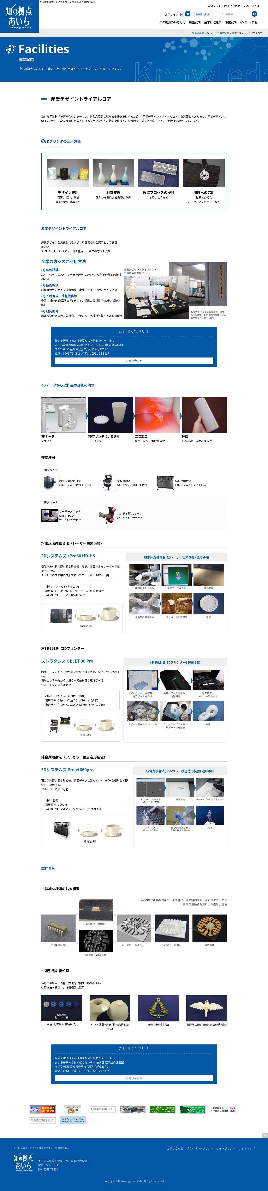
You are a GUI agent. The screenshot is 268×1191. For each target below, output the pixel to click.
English (208, 14)
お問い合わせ (235, 6)
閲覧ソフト (217, 6)
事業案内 (224, 33)
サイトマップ (246, 1148)
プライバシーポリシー (199, 1148)
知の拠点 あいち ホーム (204, 33)
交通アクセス (254, 6)
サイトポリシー (225, 1148)
